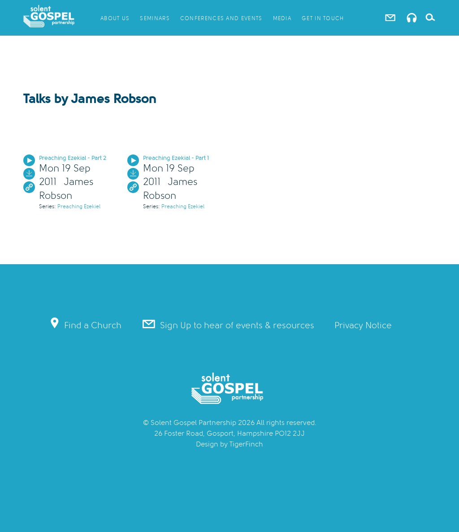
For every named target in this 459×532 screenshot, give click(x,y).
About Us (115, 18)
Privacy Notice (363, 325)
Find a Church (85, 324)
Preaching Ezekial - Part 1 (176, 157)
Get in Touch (323, 18)
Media (282, 18)
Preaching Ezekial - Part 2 (72, 157)
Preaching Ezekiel (78, 206)
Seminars (154, 18)
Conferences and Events (221, 18)
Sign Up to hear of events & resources (228, 324)
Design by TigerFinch (229, 444)
